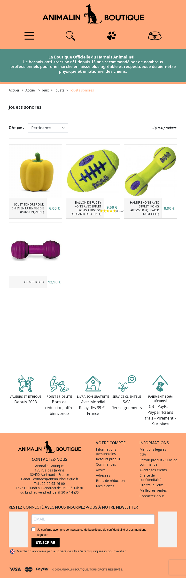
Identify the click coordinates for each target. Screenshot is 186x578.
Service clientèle (126, 394)
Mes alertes (105, 486)
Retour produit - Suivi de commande (158, 462)
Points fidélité (59, 394)
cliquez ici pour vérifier (109, 551)
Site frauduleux (151, 485)
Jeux (45, 90)
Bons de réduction (110, 480)
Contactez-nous (152, 496)
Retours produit (108, 459)
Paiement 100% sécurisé (160, 397)
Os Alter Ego (34, 282)
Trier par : (16, 127)
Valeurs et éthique (25, 397)
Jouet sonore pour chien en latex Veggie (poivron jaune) (28, 208)
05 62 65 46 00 (53, 483)
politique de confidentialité (108, 529)
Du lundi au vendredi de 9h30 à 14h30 (53, 488)
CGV (143, 454)
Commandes (106, 464)
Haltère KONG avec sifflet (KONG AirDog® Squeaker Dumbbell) (144, 208)
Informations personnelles (106, 451)
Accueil (14, 90)
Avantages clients (153, 470)
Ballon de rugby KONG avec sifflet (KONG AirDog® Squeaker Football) (86, 208)
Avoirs (101, 470)
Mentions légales (153, 449)
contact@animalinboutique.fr (55, 479)
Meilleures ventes (153, 490)
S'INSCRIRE (45, 543)
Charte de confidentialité (151, 477)
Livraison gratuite (93, 397)
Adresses (103, 475)
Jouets (59, 90)
